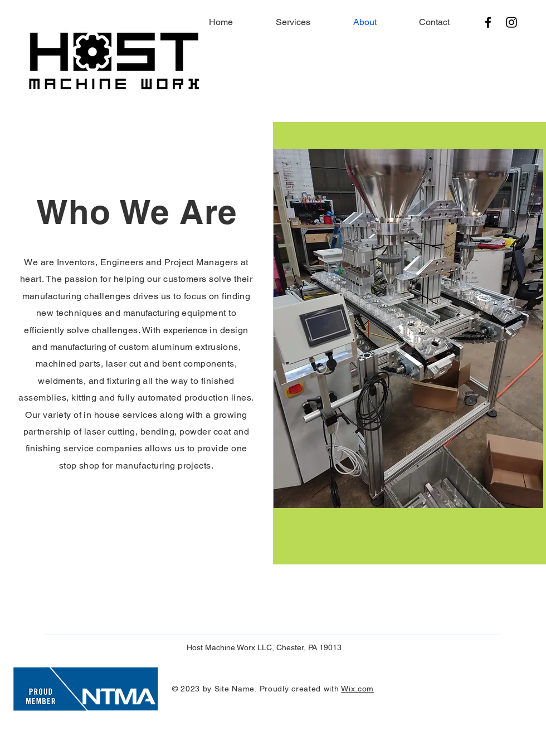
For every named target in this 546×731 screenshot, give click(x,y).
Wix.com (357, 688)
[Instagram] (511, 22)
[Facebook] (488, 22)
